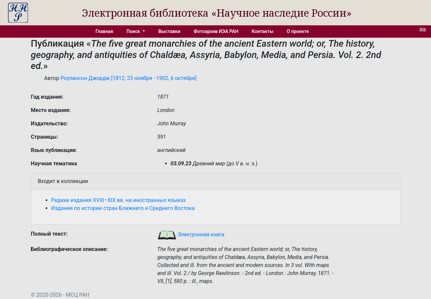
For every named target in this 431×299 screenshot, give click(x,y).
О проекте (298, 31)
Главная (104, 31)
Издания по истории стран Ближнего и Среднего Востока (123, 208)
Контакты (262, 31)
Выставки (169, 31)
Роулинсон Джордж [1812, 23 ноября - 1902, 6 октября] (128, 78)
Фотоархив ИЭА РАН (216, 31)
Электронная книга (191, 234)
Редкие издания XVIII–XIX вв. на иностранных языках (118, 200)
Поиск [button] (133, 31)
